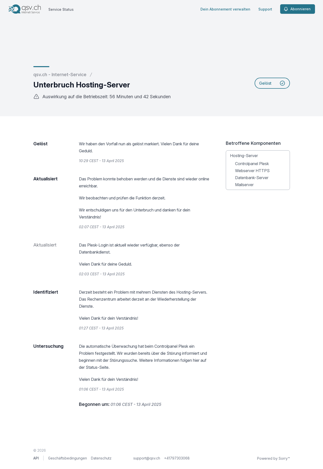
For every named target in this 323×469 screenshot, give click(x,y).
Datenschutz (101, 458)
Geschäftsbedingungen (67, 458)
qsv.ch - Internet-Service (59, 74)
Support (265, 9)
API (36, 458)
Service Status (61, 9)
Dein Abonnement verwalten (225, 9)
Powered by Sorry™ (273, 458)
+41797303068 (177, 458)
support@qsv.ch (146, 458)
